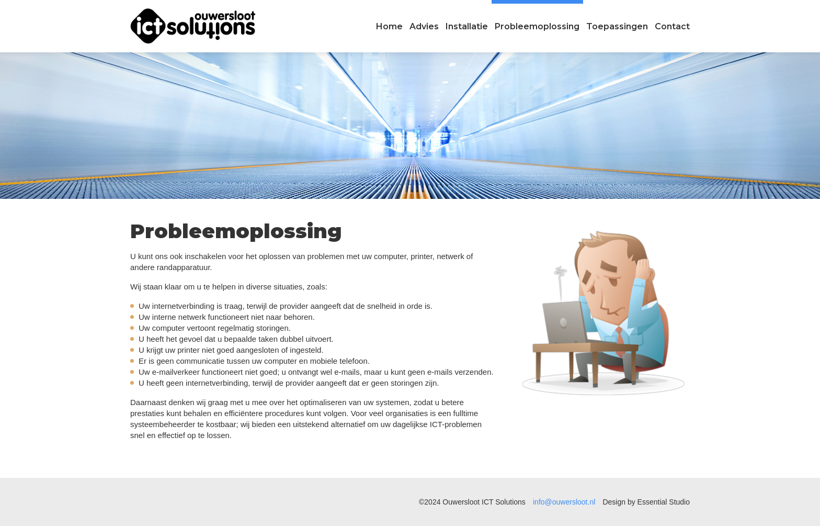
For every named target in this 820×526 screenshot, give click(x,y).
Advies (424, 26)
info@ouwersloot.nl (564, 502)
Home (389, 26)
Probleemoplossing (537, 26)
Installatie (467, 26)
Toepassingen (617, 26)
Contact (672, 26)
